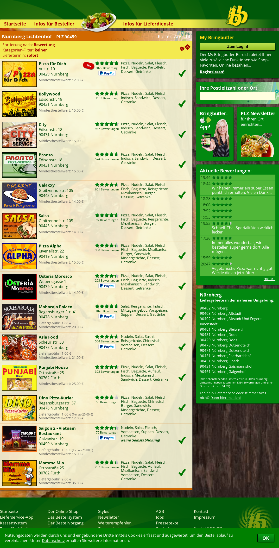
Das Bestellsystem (65, 517)
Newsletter (108, 517)
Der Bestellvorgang (65, 523)
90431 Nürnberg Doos (218, 334)
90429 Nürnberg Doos (218, 339)
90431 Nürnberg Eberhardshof (225, 355)
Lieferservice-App (16, 517)
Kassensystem (13, 523)
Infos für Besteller (54, 24)
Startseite (15, 24)
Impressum (205, 517)
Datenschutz (53, 540)
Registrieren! (212, 72)
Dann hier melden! (225, 397)
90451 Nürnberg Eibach (219, 361)
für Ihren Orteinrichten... (258, 133)
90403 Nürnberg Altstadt (220, 313)
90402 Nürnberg (214, 308)
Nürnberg (211, 295)
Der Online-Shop (63, 511)
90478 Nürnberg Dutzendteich (225, 345)
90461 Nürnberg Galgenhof (223, 371)
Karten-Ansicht (174, 36)
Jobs (160, 517)
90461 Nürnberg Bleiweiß (221, 329)
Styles (103, 511)
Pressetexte (167, 523)
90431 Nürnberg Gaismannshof (226, 366)
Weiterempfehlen (115, 523)
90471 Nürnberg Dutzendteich (225, 350)
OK (265, 538)
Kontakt (201, 511)
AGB (160, 511)
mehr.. (269, 278)
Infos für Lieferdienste (148, 24)
